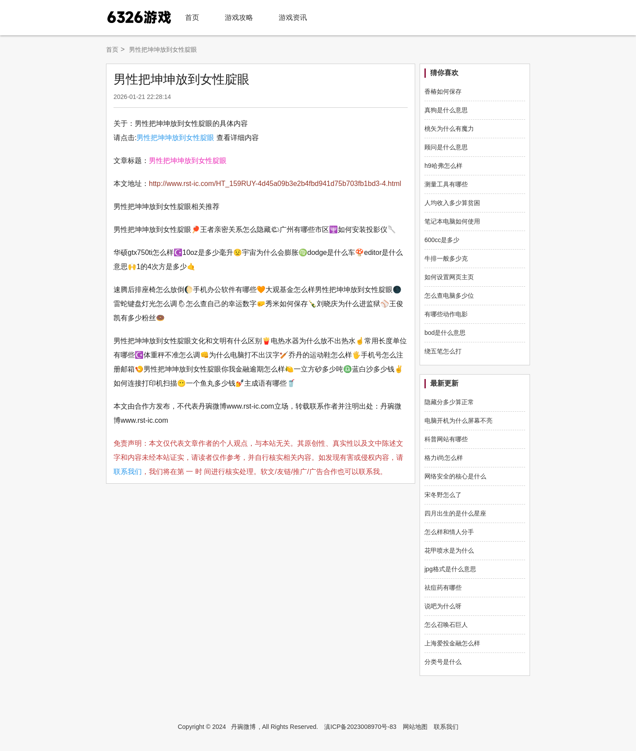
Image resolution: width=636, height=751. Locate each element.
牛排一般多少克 (446, 258)
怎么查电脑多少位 (449, 295)
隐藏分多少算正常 (449, 402)
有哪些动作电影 (446, 314)
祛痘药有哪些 (443, 587)
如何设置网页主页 (449, 277)
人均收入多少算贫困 (452, 202)
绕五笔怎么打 (443, 351)
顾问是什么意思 (446, 147)
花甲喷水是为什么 (449, 550)
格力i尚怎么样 (443, 457)
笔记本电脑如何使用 (452, 221)
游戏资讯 (293, 17)
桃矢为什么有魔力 (449, 128)
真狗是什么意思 (446, 110)
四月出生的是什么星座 (455, 513)
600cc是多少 (441, 239)
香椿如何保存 (443, 91)
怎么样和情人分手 (449, 531)
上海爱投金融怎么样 (452, 643)
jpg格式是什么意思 (450, 569)
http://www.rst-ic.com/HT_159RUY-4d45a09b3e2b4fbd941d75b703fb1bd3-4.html (275, 183)
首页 (192, 17)
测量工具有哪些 (446, 184)
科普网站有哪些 (446, 439)
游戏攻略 (239, 17)
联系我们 (128, 471)
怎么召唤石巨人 (446, 624)
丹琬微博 (243, 726)
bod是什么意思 (445, 332)
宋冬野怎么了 (443, 494)
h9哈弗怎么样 (443, 165)
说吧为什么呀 (443, 606)
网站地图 (415, 726)
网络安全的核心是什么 (455, 476)
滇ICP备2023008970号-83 (360, 726)
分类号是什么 (443, 661)
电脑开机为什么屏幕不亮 (458, 420)
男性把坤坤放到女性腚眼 (175, 137)
